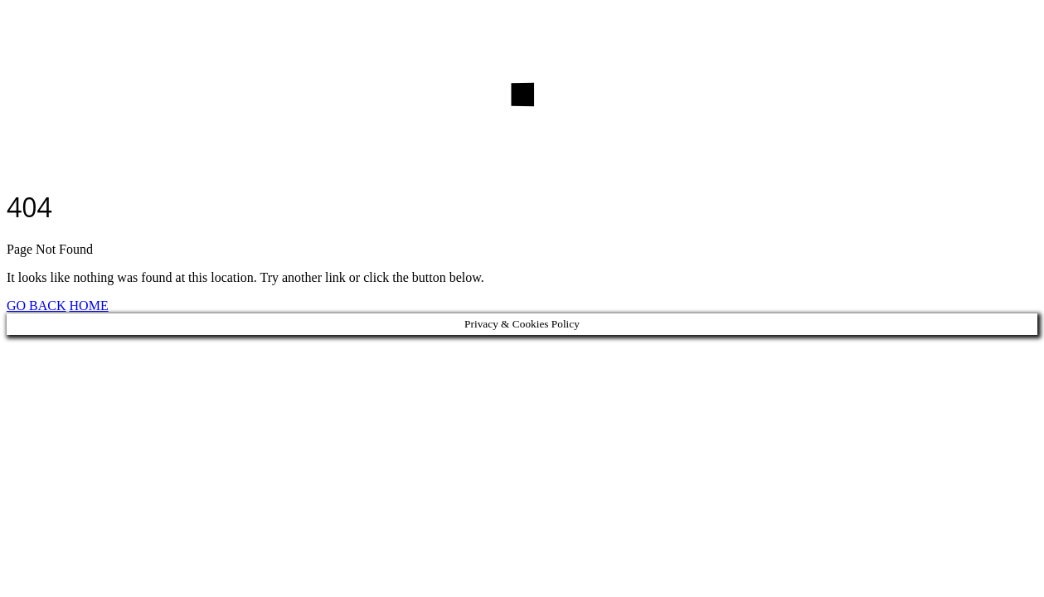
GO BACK (36, 305)
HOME (89, 305)
